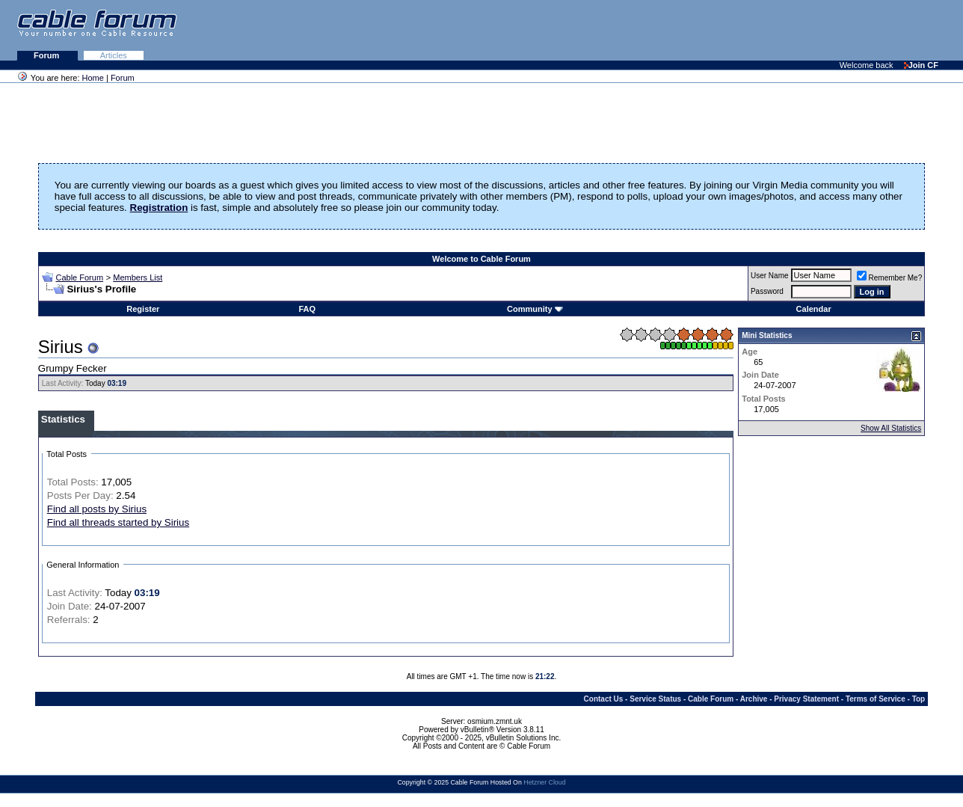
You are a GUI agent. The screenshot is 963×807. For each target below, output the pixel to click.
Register (142, 308)
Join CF (921, 65)
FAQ (307, 308)
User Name (770, 275)
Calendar (813, 308)
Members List (137, 277)
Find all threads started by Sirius (118, 522)
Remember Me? (890, 278)
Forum (47, 55)
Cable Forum (79, 277)
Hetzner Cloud (544, 782)
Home (93, 77)
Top (919, 699)
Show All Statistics (891, 428)
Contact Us (604, 699)
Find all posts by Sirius (97, 509)
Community (535, 308)
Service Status (655, 699)
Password (767, 291)
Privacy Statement (806, 699)
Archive (754, 699)
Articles (113, 55)
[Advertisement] (781, 29)
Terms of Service (875, 699)
